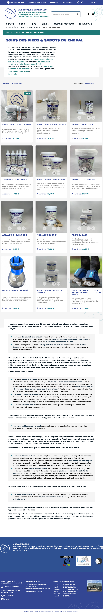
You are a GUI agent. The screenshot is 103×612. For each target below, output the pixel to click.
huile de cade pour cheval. (30, 64)
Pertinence (93, 84)
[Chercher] (63, 14)
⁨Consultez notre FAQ (11, 586)
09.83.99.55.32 (8, 595)
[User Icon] (88, 14)
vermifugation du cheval (18, 71)
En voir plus (13, 74)
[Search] (77, 14)
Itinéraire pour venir (34, 592)
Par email (6, 599)
